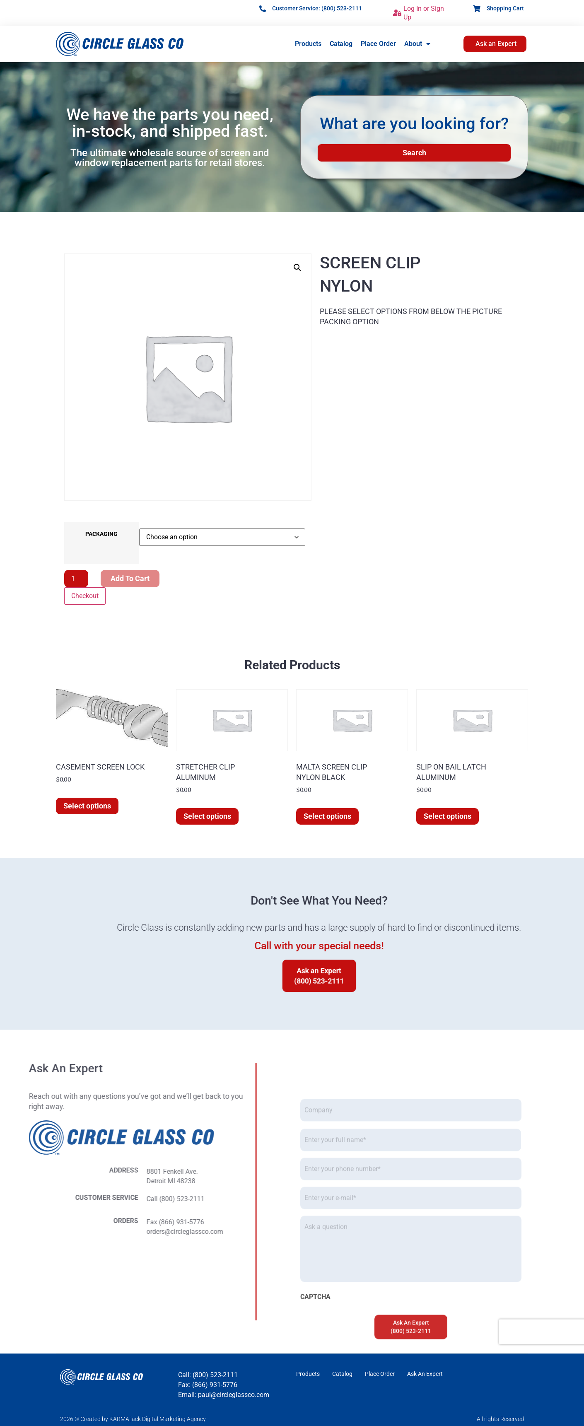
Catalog (341, 44)
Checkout (85, 596)
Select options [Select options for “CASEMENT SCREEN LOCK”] (87, 805)
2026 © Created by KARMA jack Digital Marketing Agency (133, 1419)
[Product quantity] (76, 578)
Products (308, 44)
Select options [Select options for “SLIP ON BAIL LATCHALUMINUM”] (447, 816)
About (417, 43)
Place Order (378, 44)
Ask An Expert (425, 1374)
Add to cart (130, 578)
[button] (297, 267)
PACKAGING (101, 534)
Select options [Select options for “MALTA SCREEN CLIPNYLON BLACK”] (327, 816)
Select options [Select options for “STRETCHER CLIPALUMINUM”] (207, 816)
